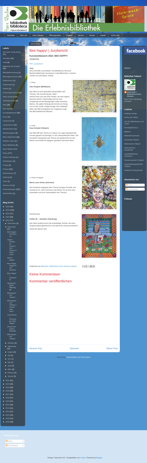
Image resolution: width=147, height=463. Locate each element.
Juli (9, 355)
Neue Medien (8, 149)
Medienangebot (9, 133)
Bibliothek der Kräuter (11, 66)
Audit (5, 62)
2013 (8, 408)
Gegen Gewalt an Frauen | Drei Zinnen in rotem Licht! (12, 247)
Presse (5, 169)
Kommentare (132, 189)
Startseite (11, 35)
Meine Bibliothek (9, 137)
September (12, 346)
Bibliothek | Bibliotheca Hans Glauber (134, 94)
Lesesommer (8, 125)
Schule (92, 35)
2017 (8, 394)
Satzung (6, 177)
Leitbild (103, 35)
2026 (8, 207)
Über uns (23, 35)
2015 (8, 401)
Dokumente (7, 85)
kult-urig (6, 109)
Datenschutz (8, 81)
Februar (11, 373)
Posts (129, 185)
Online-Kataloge (9, 157)
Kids (4, 105)
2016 (8, 398)
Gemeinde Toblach (131, 140)
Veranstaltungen (9, 189)
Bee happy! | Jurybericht (12, 276)
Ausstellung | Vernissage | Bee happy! (11, 319)
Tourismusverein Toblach (134, 160)
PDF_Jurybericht (36, 64)
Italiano (127, 68)
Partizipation (8, 161)
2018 (8, 391)
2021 (8, 380)
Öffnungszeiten (55, 35)
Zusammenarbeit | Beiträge (11, 329)
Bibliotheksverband (131, 136)
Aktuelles (6, 58)
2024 (8, 214)
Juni (9, 359)
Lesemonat (7, 121)
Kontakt (69, 35)
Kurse (5, 117)
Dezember (12, 223)
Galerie (6, 89)
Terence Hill (7, 185)
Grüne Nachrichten (10, 93)
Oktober (11, 343)
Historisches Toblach (132, 144)
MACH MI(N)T (11, 259)
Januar (11, 376)
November (12, 227)
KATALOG (115, 35)
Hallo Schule (8, 97)
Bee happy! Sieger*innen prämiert (12, 266)
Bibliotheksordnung (10, 72)
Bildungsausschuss (10, 77)
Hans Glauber (38, 35)
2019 (8, 387)
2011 (8, 415)
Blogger (99, 458)
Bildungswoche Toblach (11, 295)
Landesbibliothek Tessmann (131, 155)
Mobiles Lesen (8, 141)
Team (5, 181)
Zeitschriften (8, 193)
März (10, 369)
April (10, 366)
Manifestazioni (8, 129)
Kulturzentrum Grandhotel (129, 149)
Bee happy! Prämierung (12, 234)
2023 (8, 217)
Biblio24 (127, 132)
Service (81, 35)
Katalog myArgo (130, 113)
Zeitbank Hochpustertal (133, 170)
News (5, 153)
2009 (8, 422)
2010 (8, 418)
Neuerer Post (35, 348)
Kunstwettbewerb (10, 113)
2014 (8, 405)
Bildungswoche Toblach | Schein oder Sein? (11, 306)
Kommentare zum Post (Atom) (78, 357)
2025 (8, 210)
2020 (8, 384)
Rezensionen (8, 173)
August (11, 352)
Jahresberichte (8, 101)
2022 (8, 220)
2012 (8, 411)
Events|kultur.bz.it (131, 128)
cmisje (82, 458)
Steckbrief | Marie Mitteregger (11, 286)
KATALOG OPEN (131, 117)
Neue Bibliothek (9, 145)
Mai (9, 362)
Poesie (5, 165)
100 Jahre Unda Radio (12, 52)
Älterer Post (112, 348)
